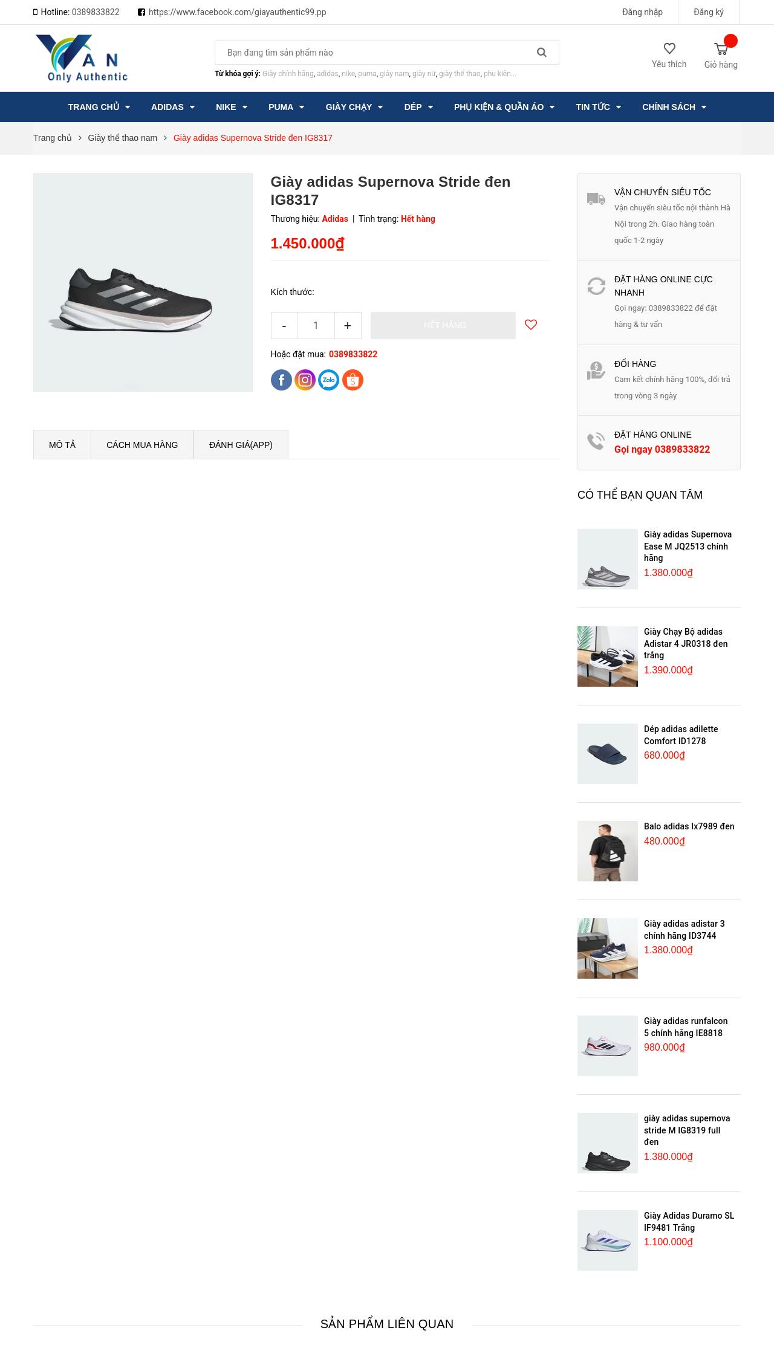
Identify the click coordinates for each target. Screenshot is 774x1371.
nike (348, 74)
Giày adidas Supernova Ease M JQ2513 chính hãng (688, 546)
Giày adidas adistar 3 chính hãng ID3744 (684, 930)
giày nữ (424, 74)
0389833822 (96, 12)
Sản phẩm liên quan (387, 1323)
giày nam (394, 74)
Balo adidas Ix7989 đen (689, 826)
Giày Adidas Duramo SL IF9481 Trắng (689, 1222)
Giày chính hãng (288, 74)
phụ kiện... (500, 74)
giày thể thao (460, 74)
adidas (328, 74)
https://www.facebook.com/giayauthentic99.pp (238, 12)
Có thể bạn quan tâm (640, 495)
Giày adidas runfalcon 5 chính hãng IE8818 (686, 1027)
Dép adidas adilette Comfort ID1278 (681, 735)
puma (367, 74)
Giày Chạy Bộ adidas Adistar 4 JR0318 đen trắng (686, 643)
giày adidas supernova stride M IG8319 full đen (687, 1130)
